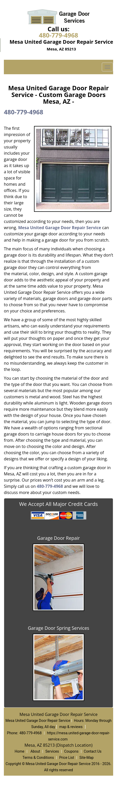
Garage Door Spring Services (58, 628)
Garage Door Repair (58, 538)
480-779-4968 (58, 35)
